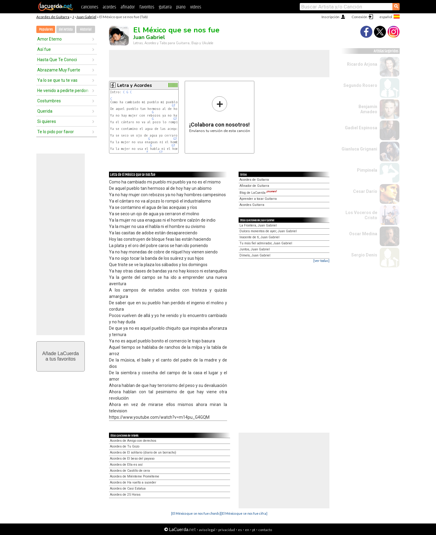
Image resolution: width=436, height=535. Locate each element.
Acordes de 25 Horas (125, 495)
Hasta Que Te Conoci (57, 59)
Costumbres (49, 100)
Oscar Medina (363, 233)
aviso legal (207, 530)
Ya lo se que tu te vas (57, 80)
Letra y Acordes (134, 85)
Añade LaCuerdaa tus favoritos (60, 356)
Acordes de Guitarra (52, 17)
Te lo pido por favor (55, 131)
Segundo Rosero (360, 85)
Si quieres (46, 121)
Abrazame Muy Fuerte (58, 70)
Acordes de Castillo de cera (130, 471)
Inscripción (330, 17)
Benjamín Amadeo (367, 109)
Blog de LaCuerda (258, 193)
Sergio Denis (364, 255)
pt (253, 530)
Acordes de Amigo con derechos (133, 441)
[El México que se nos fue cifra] (244, 513)
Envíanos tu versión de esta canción (219, 114)
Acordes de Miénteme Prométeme (134, 476)
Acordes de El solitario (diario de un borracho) (143, 452)
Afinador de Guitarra (254, 186)
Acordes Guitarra (251, 205)
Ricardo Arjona (362, 64)
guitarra (165, 7)
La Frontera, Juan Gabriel (258, 225)
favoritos (146, 7)
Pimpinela (367, 170)
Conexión (359, 17)
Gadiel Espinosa (361, 127)
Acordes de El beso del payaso (132, 459)
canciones (89, 7)
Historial (85, 29)
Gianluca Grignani (359, 149)
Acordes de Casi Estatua (128, 488)
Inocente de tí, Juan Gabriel (259, 237)
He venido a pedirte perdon (62, 90)
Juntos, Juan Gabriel (254, 249)
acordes (109, 7)
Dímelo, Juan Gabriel (254, 255)
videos (195, 7)
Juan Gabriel (86, 17)
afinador (128, 7)
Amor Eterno (49, 39)
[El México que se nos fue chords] (196, 513)
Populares (46, 29)
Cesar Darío (365, 191)
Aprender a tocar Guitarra (258, 199)
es (240, 530)
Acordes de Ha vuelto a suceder (133, 482)
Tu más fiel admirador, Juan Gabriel (265, 243)
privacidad (226, 530)
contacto (265, 530)
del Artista (66, 29)
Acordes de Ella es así (126, 465)
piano (181, 7)
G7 (173, 105)
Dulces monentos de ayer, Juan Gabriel (268, 231)
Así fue (44, 49)
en (247, 530)
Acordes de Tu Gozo (124, 446)
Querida (44, 111)
